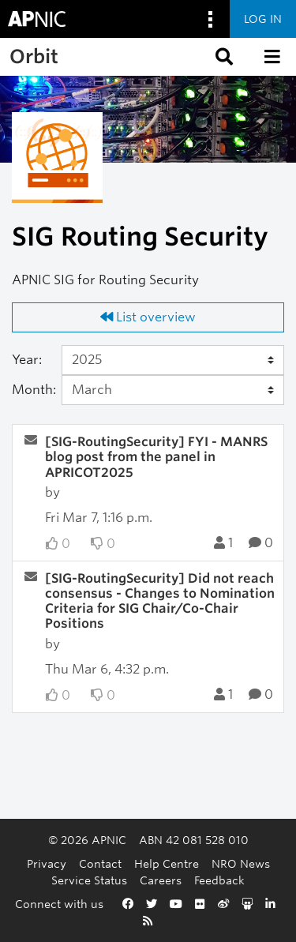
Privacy (46, 863)
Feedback (219, 880)
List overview (148, 317)
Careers (161, 880)
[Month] (173, 390)
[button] (222, 57)
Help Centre (166, 863)
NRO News (241, 863)
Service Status (89, 880)
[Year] (173, 360)
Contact (100, 863)
